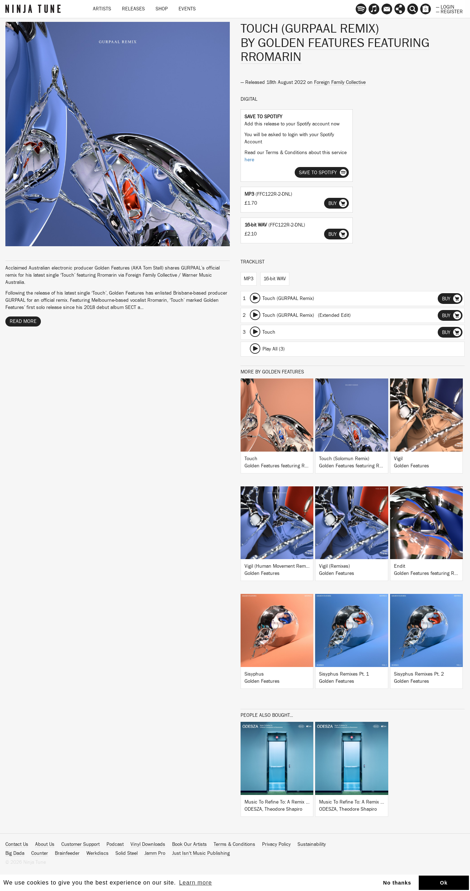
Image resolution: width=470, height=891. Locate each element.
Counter (39, 853)
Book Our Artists (189, 844)
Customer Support (80, 844)
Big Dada (14, 853)
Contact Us (16, 844)
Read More (23, 321)
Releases (133, 8)
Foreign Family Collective (340, 82)
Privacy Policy (276, 844)
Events (187, 8)
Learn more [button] (195, 883)
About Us (44, 844)
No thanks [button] (397, 883)
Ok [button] (443, 883)
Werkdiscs (97, 853)
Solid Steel (126, 853)
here (249, 159)
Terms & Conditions (234, 844)
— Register (449, 11)
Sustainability (312, 844)
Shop (162, 8)
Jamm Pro (154, 853)
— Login (445, 6)
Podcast (115, 844)
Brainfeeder (67, 853)
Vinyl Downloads (147, 844)
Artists (102, 8)
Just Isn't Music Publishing (201, 853)
